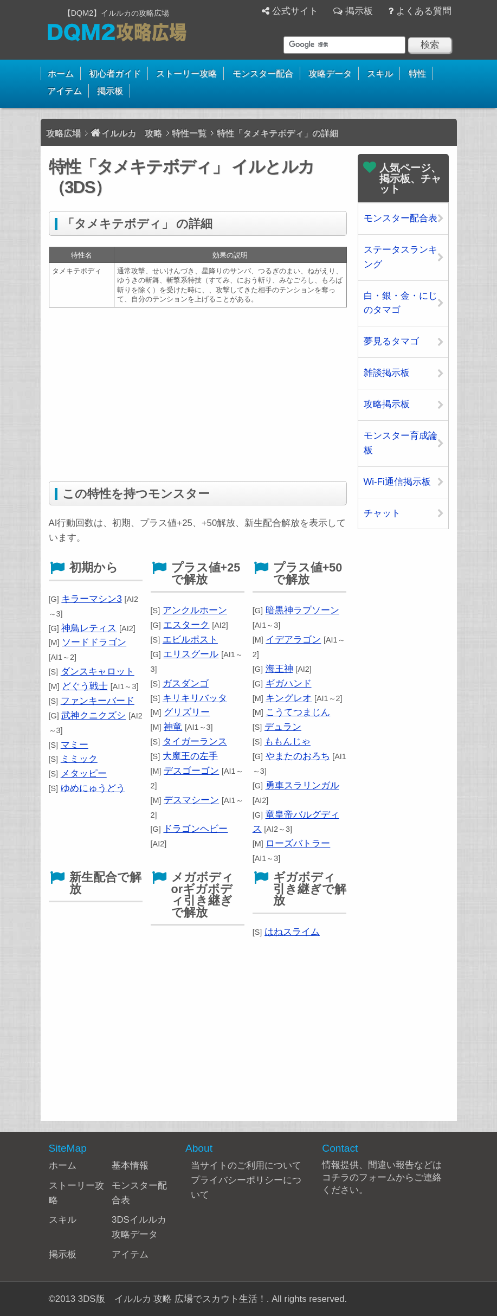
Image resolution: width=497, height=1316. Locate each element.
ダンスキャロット (97, 671)
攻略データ (330, 73)
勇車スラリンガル (302, 785)
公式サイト (295, 11)
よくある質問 (423, 11)
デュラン (282, 727)
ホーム (61, 73)
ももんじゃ (287, 741)
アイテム (64, 90)
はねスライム (292, 932)
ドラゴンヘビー (195, 829)
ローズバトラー (298, 843)
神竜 (173, 727)
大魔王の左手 (190, 756)
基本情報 (130, 1165)
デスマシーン (191, 800)
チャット (382, 513)
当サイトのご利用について (246, 1165)
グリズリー (187, 712)
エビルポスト (190, 639)
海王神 (279, 669)
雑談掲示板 (387, 373)
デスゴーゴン (191, 771)
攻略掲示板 (387, 404)
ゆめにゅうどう (93, 788)
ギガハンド (289, 683)
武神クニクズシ (93, 715)
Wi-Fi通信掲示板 (397, 482)
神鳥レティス (89, 628)
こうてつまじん (298, 712)
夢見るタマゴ (391, 341)
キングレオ (289, 698)
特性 (417, 73)
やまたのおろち (298, 756)
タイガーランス (195, 741)
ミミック (79, 759)
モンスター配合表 (400, 218)
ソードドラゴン (94, 642)
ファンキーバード (97, 701)
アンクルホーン (195, 610)
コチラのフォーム (359, 1177)
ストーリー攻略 (186, 73)
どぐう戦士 (85, 686)
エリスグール (190, 654)
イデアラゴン (293, 639)
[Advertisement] (198, 394)
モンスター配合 (263, 73)
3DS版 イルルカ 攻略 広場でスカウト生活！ (172, 1299)
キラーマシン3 (91, 599)
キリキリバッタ (195, 698)
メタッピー (84, 773)
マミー (74, 745)
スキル (380, 73)
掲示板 (359, 11)
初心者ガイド (115, 73)
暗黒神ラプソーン (302, 610)
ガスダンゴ (186, 683)
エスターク (186, 625)
